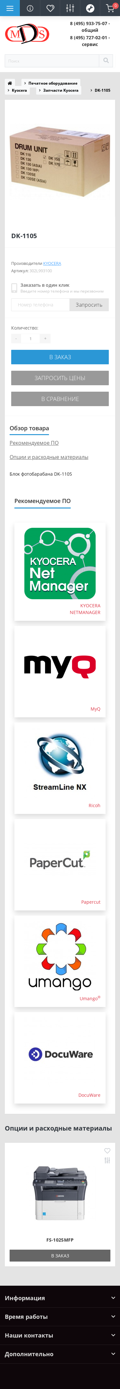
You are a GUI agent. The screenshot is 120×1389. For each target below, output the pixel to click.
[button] (90, 27)
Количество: (24, 328)
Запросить (89, 304)
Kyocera (19, 90)
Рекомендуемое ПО (34, 442)
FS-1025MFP (60, 1240)
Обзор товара (29, 428)
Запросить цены (60, 378)
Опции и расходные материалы (49, 457)
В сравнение (60, 399)
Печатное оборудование (52, 83)
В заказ (60, 357)
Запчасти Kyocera (60, 90)
